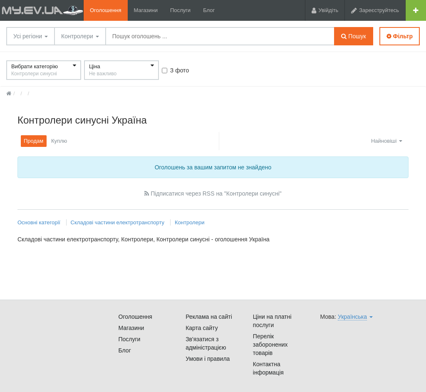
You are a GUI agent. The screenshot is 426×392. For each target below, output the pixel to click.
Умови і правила (208, 358)
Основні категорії (39, 222)
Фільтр (399, 36)
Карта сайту (202, 328)
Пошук (353, 36)
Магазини (146, 10)
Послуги (180, 10)
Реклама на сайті (209, 316)
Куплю (59, 141)
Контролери (80, 36)
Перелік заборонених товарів (270, 344)
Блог (209, 10)
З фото (175, 70)
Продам (33, 141)
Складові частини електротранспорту (118, 222)
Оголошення (105, 10)
